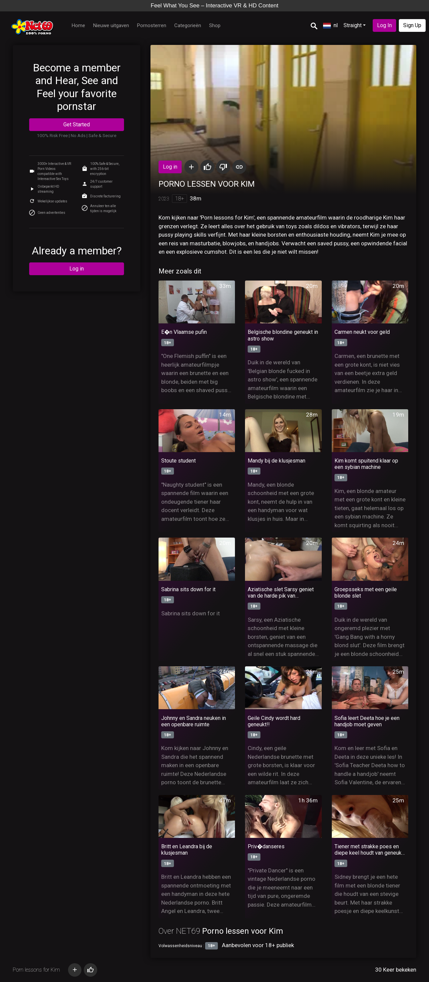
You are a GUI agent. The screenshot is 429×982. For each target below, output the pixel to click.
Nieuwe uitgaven (111, 25)
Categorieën (187, 25)
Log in (76, 268)
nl (330, 25)
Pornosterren (151, 25)
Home (78, 25)
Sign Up (412, 25)
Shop (215, 25)
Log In (384, 25)
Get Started (76, 124)
